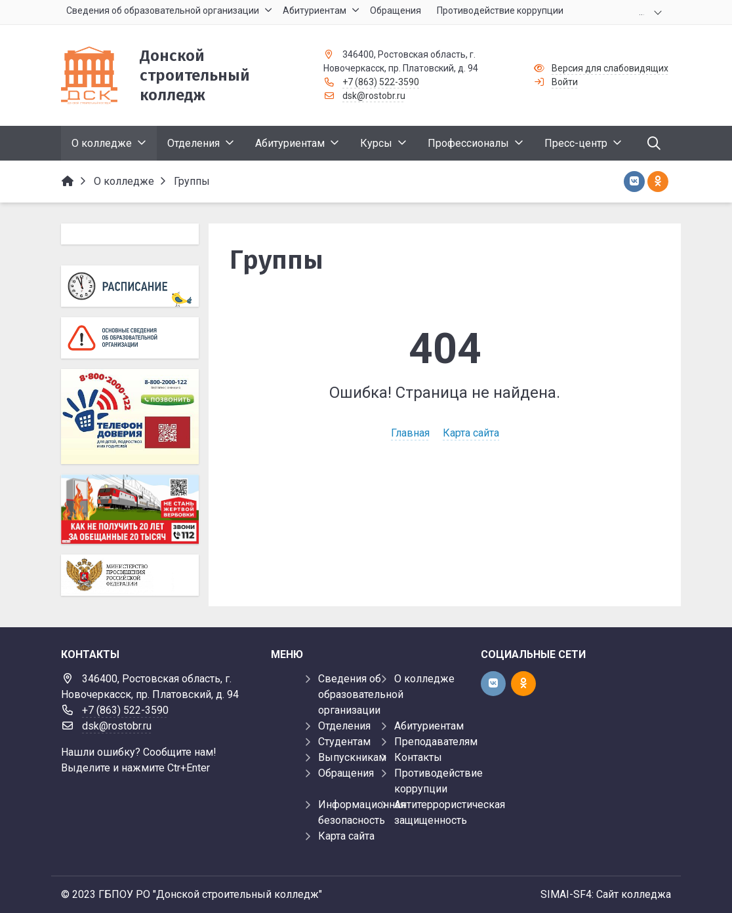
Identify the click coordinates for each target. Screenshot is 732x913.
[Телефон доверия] (130, 416)
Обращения (346, 773)
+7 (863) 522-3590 (380, 82)
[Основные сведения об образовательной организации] (130, 338)
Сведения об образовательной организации (360, 694)
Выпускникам (352, 757)
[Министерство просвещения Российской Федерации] (130, 575)
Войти (565, 82)
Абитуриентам (429, 726)
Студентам (344, 741)
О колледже (424, 678)
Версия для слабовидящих (610, 68)
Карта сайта (471, 433)
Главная (410, 433)
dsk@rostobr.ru (373, 95)
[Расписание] (130, 286)
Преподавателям (436, 741)
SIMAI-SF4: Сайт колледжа (605, 894)
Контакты (418, 757)
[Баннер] (130, 509)
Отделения (344, 726)
